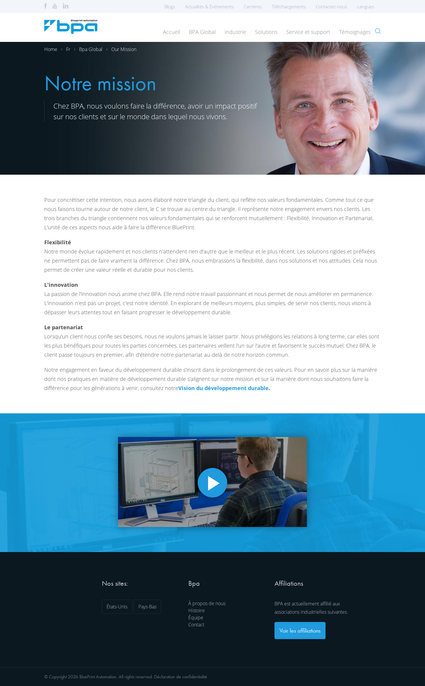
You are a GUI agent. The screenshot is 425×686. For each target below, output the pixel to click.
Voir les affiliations (300, 630)
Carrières (253, 6)
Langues (367, 6)
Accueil (171, 31)
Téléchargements (289, 6)
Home (50, 49)
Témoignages (355, 31)
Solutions (266, 31)
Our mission (123, 49)
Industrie (235, 31)
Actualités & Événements (209, 6)
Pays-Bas (147, 606)
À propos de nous (206, 603)
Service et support (308, 31)
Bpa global (90, 49)
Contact (196, 624)
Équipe (195, 617)
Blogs (169, 6)
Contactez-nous (331, 6)
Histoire (196, 610)
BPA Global (202, 31)
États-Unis (117, 606)
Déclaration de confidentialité (180, 677)
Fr (68, 49)
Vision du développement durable (223, 388)
